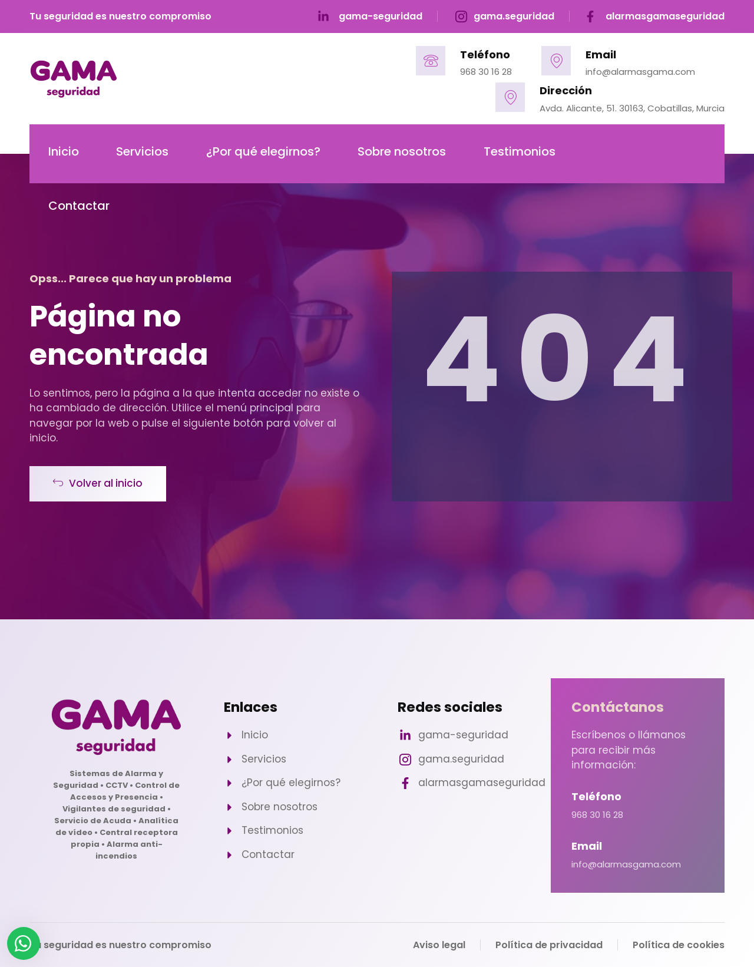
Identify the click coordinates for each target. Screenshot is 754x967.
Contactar (80, 212)
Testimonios (537, 154)
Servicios (148, 154)
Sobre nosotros (415, 154)
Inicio (65, 154)
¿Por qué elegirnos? (273, 154)
